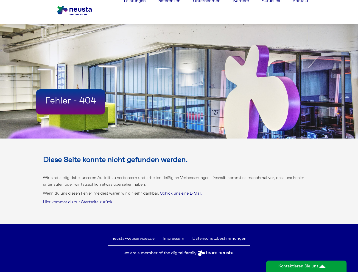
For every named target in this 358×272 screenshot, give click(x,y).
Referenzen (169, 12)
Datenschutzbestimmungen (219, 239)
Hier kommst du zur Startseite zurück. (78, 202)
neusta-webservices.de (133, 239)
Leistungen (135, 12)
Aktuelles (271, 12)
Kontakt (300, 12)
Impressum (173, 239)
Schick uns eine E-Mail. (181, 193)
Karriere (241, 12)
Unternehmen (207, 12)
